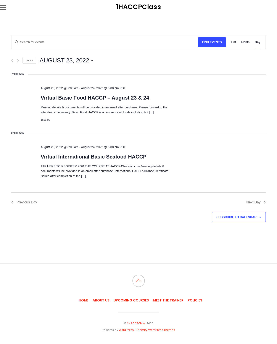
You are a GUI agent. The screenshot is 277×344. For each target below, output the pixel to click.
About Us (101, 300)
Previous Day (24, 202)
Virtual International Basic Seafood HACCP (94, 157)
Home (84, 300)
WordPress (126, 330)
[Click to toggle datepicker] (66, 60)
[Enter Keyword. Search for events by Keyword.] (104, 42)
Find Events (212, 42)
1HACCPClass (136, 323)
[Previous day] (12, 61)
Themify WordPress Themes (155, 330)
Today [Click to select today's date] (29, 60)
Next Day (256, 202)
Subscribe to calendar (236, 217)
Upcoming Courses (131, 300)
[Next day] (18, 61)
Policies (195, 300)
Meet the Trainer (168, 300)
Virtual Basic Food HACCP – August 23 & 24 (95, 98)
